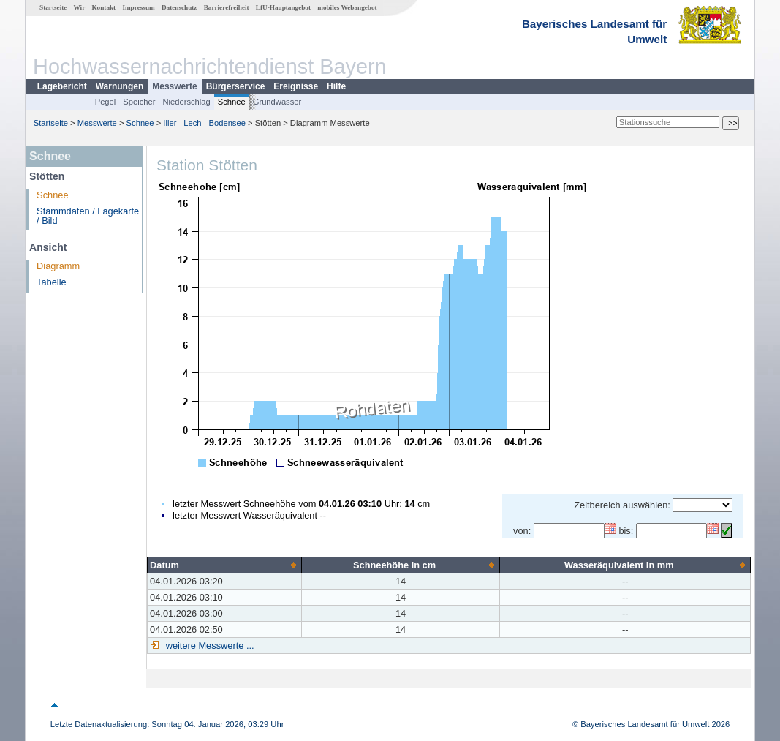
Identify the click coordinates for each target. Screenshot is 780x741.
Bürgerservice (235, 86)
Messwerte (174, 86)
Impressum (138, 7)
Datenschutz (179, 7)
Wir (80, 7)
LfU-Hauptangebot (283, 7)
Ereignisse (295, 86)
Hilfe (336, 86)
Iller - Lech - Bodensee (204, 123)
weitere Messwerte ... (208, 645)
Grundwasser (277, 101)
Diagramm (58, 265)
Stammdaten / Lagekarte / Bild (88, 216)
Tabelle (52, 282)
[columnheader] (225, 565)
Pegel (105, 101)
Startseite (53, 7)
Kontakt (103, 7)
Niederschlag (186, 101)
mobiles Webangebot (346, 7)
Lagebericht (62, 86)
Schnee (232, 101)
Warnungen (120, 86)
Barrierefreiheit (226, 7)
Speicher (139, 101)
